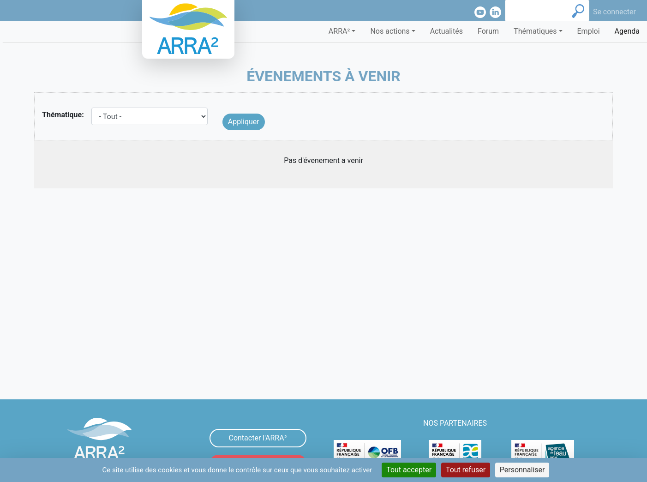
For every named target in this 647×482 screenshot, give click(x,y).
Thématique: (63, 114)
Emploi (588, 31)
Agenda (627, 31)
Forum (488, 31)
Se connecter (614, 11)
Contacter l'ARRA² (257, 438)
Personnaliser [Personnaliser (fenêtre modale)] (522, 469)
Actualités (446, 31)
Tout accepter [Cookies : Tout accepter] (408, 469)
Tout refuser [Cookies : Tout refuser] (465, 469)
